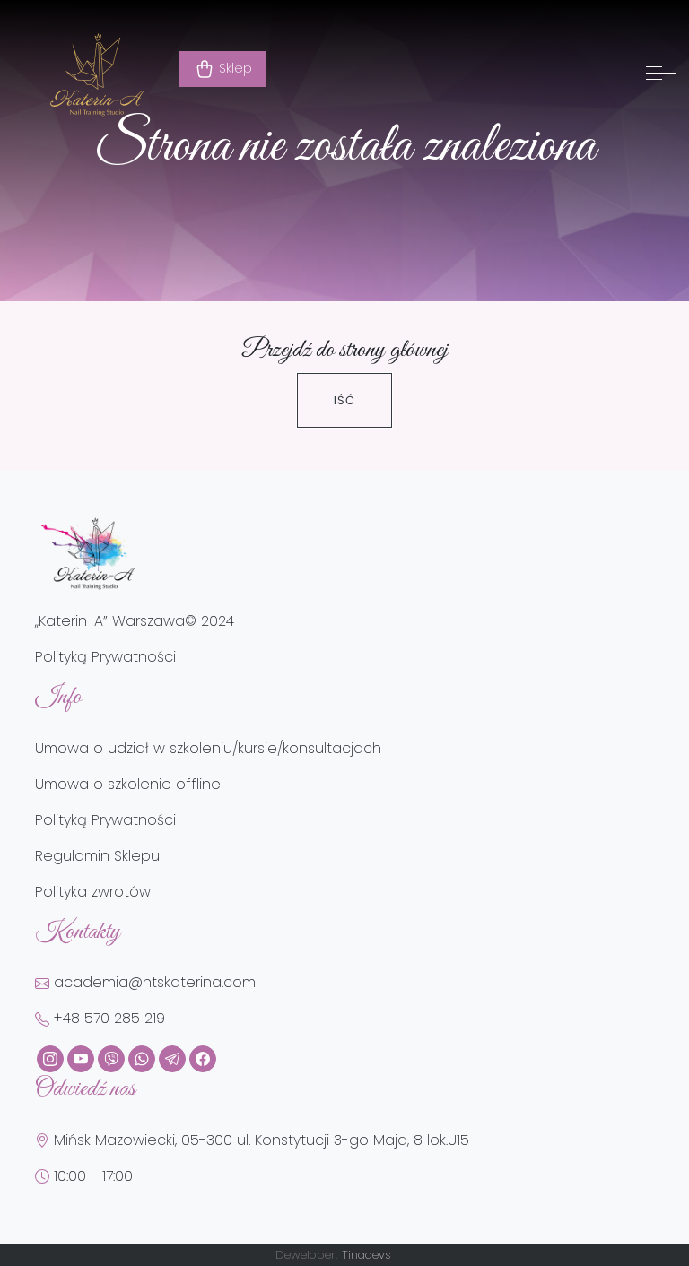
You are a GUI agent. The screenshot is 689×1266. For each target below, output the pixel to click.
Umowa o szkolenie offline (128, 784)
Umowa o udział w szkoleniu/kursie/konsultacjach (208, 748)
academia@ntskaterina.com (145, 982)
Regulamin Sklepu (97, 855)
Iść (344, 400)
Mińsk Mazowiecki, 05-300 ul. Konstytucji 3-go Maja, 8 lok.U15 (252, 1140)
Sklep (223, 69)
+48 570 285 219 (100, 1018)
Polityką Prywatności (105, 656)
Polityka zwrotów (93, 891)
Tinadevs (366, 1254)
